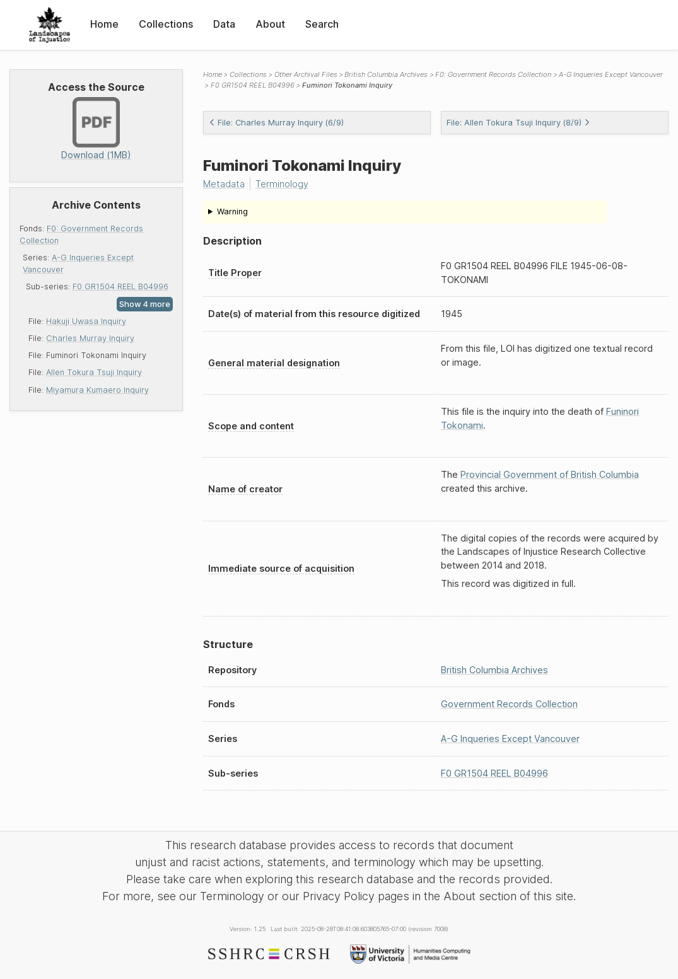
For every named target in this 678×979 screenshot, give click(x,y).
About (270, 24)
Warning (232, 211)
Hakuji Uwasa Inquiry (86, 321)
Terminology (281, 183)
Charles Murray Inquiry (90, 338)
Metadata (224, 183)
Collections (166, 24)
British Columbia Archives (386, 74)
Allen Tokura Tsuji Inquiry (94, 372)
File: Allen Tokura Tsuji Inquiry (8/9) (518, 122)
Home (104, 24)
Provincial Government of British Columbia (549, 474)
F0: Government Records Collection (493, 74)
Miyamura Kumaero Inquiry (97, 390)
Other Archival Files (305, 74)
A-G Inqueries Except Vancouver (611, 74)
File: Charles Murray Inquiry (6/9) (276, 122)
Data (224, 24)
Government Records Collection (509, 703)
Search (322, 24)
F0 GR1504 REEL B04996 (120, 286)
